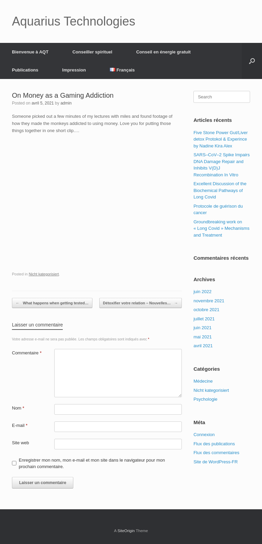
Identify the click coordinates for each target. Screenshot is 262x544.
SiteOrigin (126, 531)
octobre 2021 (206, 309)
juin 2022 (202, 291)
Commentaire (27, 352)
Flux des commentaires (216, 452)
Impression (74, 70)
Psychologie (205, 399)
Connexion (204, 434)
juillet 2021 (204, 318)
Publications (25, 70)
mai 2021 (202, 336)
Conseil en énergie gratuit (163, 51)
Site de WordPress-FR (215, 461)
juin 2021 (202, 327)
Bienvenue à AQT (30, 51)
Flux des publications (214, 443)
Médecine (203, 381)
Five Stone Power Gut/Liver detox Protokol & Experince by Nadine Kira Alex (220, 139)
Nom (18, 408)
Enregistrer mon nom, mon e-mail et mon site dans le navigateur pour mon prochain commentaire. (92, 463)
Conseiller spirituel (92, 51)
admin (66, 103)
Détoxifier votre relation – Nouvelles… (140, 303)
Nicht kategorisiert (44, 274)
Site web (20, 442)
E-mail (20, 425)
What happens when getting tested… (52, 303)
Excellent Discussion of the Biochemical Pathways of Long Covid (219, 190)
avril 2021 (203, 345)
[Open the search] (252, 61)
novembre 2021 (208, 300)
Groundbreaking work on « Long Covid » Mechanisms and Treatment (221, 228)
